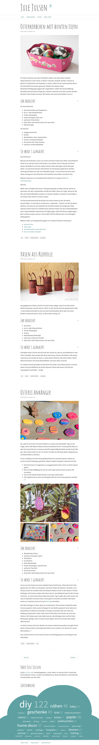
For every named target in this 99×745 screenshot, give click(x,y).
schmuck (46, 736)
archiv (39, 17)
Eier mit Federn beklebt (32, 232)
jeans (48, 733)
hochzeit (19, 736)
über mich (47, 17)
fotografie (52, 730)
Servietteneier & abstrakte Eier (35, 229)
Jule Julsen (36, 7)
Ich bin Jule (29, 672)
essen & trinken (50, 726)
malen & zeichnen (73, 713)
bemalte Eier (28, 224)
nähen (59, 706)
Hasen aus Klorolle (36, 254)
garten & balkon (37, 733)
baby (75, 706)
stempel (49, 718)
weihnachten (67, 721)
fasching (36, 721)
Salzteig (49, 601)
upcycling (43, 238)
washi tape (58, 733)
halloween (28, 736)
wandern (63, 730)
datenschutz (45, 742)
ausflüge (39, 730)
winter (53, 721)
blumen (75, 729)
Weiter (74, 657)
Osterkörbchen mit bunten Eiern (49, 26)
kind (58, 712)
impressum (35, 742)
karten (59, 717)
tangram (74, 736)
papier (73, 717)
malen (81, 736)
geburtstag (77, 726)
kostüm (45, 721)
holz (66, 733)
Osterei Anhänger (35, 392)
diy (22, 238)
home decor (29, 725)
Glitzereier (27, 227)
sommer (23, 733)
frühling (76, 733)
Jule (34, 31)
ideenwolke (31, 17)
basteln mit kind (34, 238)
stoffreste (21, 713)
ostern (26, 238)
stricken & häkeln (64, 726)
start (22, 17)
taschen (21, 730)
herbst (30, 730)
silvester (65, 736)
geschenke (39, 712)
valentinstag (56, 736)
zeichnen (37, 736)
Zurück (25, 657)
